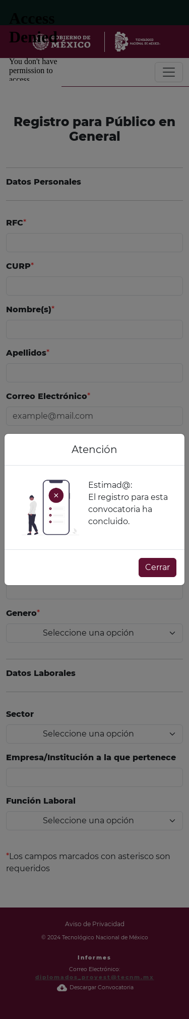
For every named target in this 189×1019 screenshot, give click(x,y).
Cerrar (157, 567)
